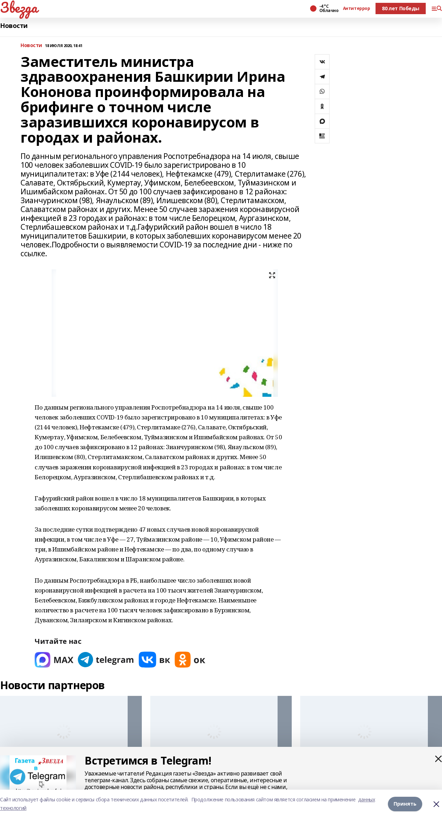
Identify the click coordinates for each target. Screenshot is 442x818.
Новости (14, 25)
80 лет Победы (400, 8)
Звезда (18, 7)
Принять (405, 803)
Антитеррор (356, 8)
